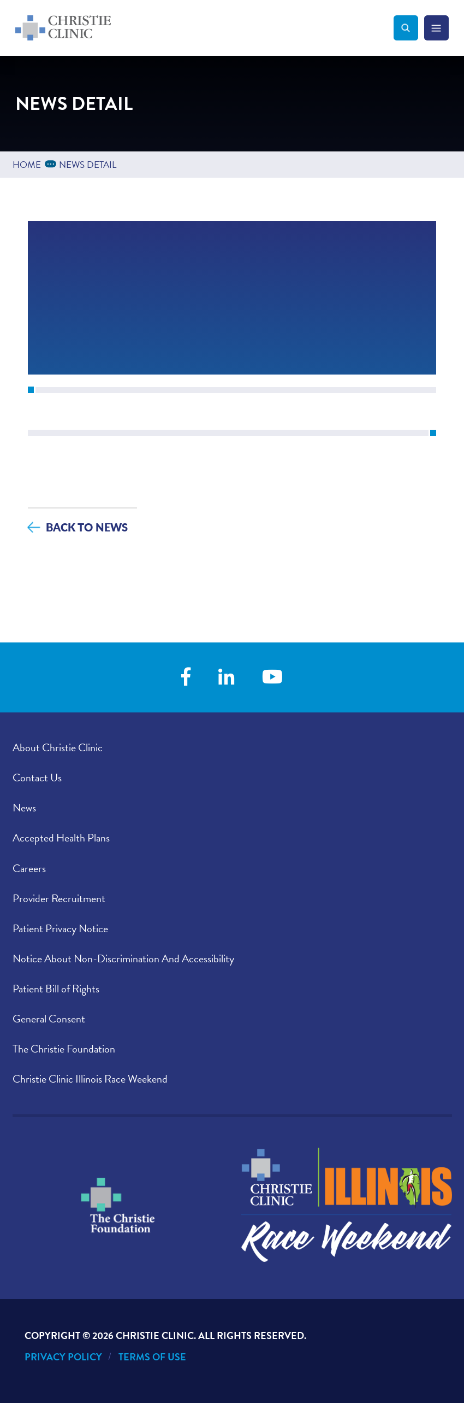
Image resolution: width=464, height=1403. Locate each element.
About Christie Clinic (58, 747)
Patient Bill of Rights (56, 988)
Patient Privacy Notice (60, 928)
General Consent (49, 1018)
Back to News (87, 527)
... (52, 163)
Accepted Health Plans (61, 837)
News (24, 807)
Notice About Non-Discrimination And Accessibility (123, 958)
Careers (29, 868)
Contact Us (37, 777)
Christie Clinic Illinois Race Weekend (90, 1079)
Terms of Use (152, 1356)
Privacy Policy (63, 1356)
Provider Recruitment (59, 898)
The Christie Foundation (64, 1048)
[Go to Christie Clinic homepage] (204, 27)
